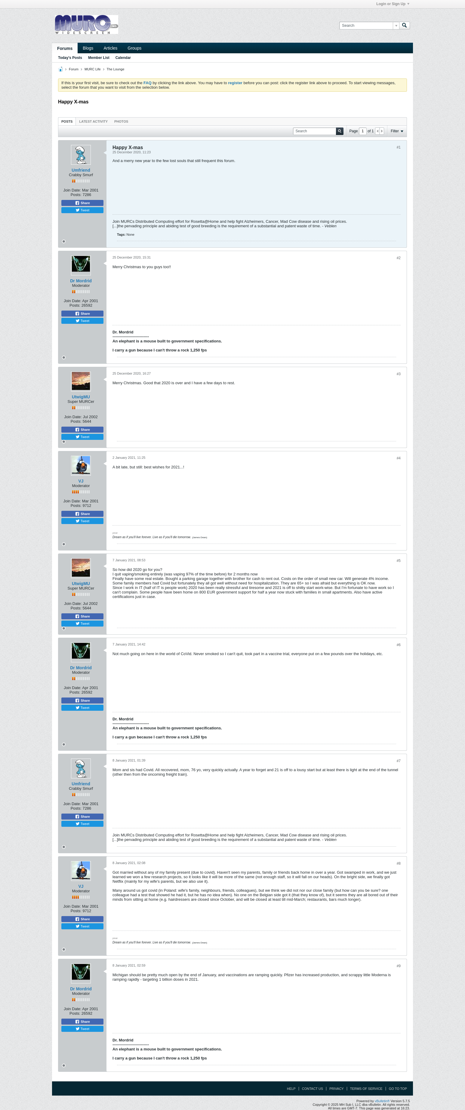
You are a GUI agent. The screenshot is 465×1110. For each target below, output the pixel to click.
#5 (399, 561)
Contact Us (312, 1088)
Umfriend (81, 170)
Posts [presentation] (66, 121)
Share (82, 203)
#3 (399, 374)
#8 (399, 863)
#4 (399, 458)
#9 (399, 966)
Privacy (336, 1088)
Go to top (398, 1088)
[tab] (67, 121)
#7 (399, 761)
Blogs (88, 48)
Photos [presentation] (121, 121)
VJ (80, 481)
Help (291, 1088)
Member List (98, 58)
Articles (110, 48)
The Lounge (116, 69)
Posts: (76, 194)
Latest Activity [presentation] (93, 121)
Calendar (123, 58)
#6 (399, 645)
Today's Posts (70, 58)
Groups (134, 48)
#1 (399, 147)
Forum (74, 69)
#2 (399, 258)
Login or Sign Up (392, 4)
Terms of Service (366, 1088)
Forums (64, 48)
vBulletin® (382, 1101)
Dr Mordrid (81, 280)
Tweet (82, 210)
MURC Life (93, 69)
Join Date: (72, 190)
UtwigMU (81, 396)
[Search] (369, 25)
